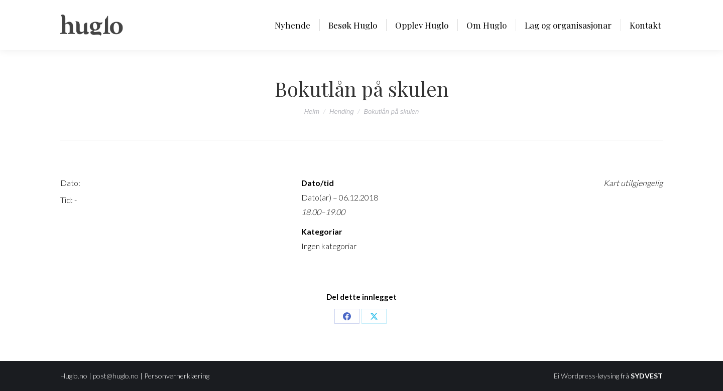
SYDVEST (647, 375)
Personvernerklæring (176, 375)
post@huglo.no (116, 375)
